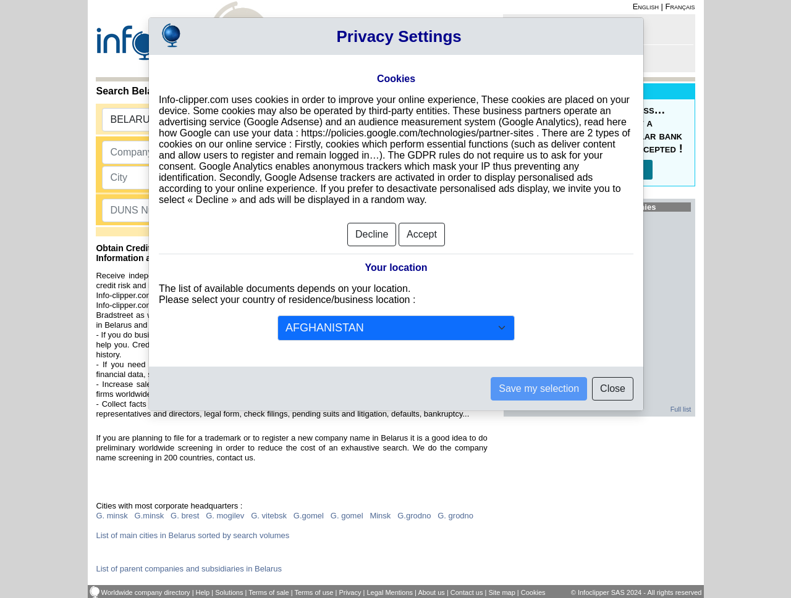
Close (612, 388)
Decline (371, 234)
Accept (422, 234)
